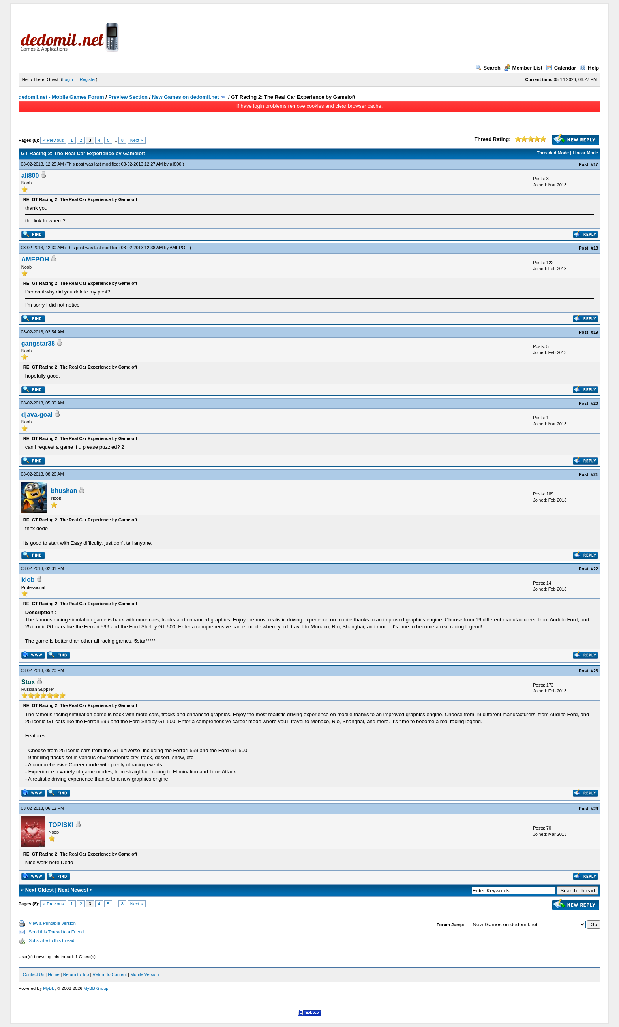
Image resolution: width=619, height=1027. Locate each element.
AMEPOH (178, 247)
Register (88, 79)
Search (488, 68)
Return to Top (76, 974)
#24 (594, 808)
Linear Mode (585, 152)
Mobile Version (144, 974)
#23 (594, 670)
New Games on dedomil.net (185, 97)
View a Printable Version (52, 923)
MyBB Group (95, 988)
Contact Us (33, 974)
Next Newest (73, 890)
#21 (594, 474)
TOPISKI (61, 825)
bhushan (64, 490)
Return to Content (109, 974)
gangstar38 (38, 343)
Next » (136, 140)
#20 (594, 403)
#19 (594, 332)
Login (67, 79)
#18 (594, 248)
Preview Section (128, 97)
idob (28, 579)
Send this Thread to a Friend (56, 931)
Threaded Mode (553, 152)
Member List (523, 68)
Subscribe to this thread (52, 940)
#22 (594, 568)
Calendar (561, 68)
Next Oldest (39, 890)
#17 (594, 164)
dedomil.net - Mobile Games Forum (61, 97)
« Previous (53, 140)
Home (53, 974)
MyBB (48, 988)
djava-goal (37, 414)
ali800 (175, 164)
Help (589, 68)
